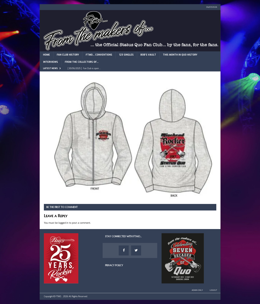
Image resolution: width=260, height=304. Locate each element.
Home (46, 54)
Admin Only (197, 290)
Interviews (50, 62)
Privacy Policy (114, 265)
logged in (63, 223)
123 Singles (126, 54)
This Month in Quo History (180, 54)
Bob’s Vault (148, 54)
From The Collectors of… (82, 62)
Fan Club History (68, 54)
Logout (213, 290)
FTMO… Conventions (99, 54)
